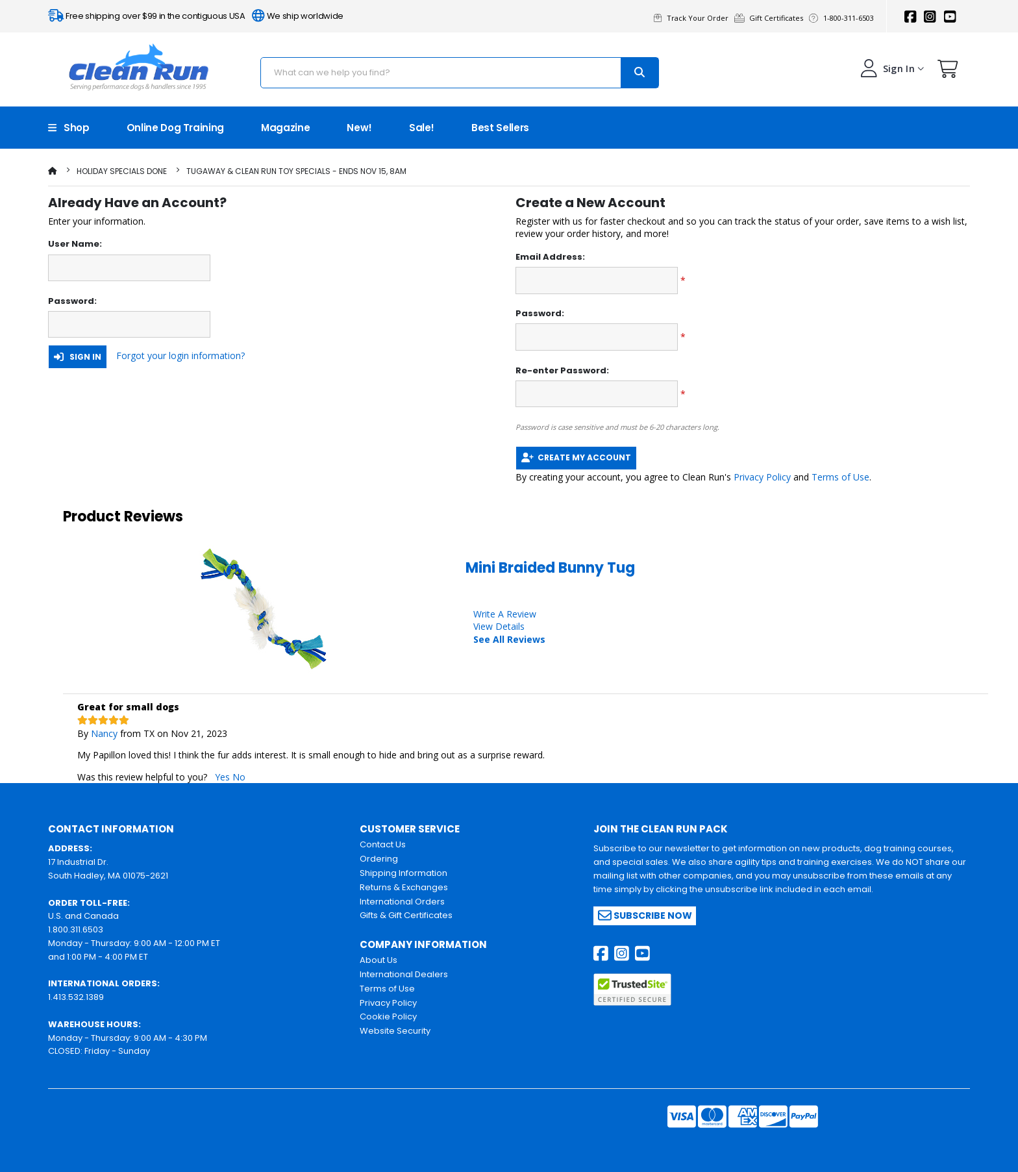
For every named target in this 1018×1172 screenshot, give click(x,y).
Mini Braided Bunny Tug (550, 568)
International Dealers (404, 974)
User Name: (75, 244)
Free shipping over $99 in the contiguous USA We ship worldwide (195, 16)
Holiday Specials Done (122, 171)
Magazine (285, 127)
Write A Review (504, 614)
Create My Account (576, 457)
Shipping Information (403, 873)
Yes (222, 777)
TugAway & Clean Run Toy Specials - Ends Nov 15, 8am (296, 171)
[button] (948, 72)
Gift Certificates (771, 18)
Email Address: (550, 257)
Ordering (379, 859)
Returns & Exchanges (404, 887)
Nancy (104, 733)
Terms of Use (840, 477)
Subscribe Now (645, 915)
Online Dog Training (175, 127)
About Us (378, 960)
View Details (499, 626)
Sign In (77, 356)
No (238, 777)
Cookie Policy (388, 1016)
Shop (69, 127)
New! (359, 127)
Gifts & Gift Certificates (406, 915)
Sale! (421, 127)
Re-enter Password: (562, 371)
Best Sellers (500, 127)
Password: (72, 301)
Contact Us (383, 844)
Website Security (395, 1031)
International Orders (402, 901)
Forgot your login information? (180, 355)
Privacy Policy (762, 477)
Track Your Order (694, 18)
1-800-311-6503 (843, 18)
